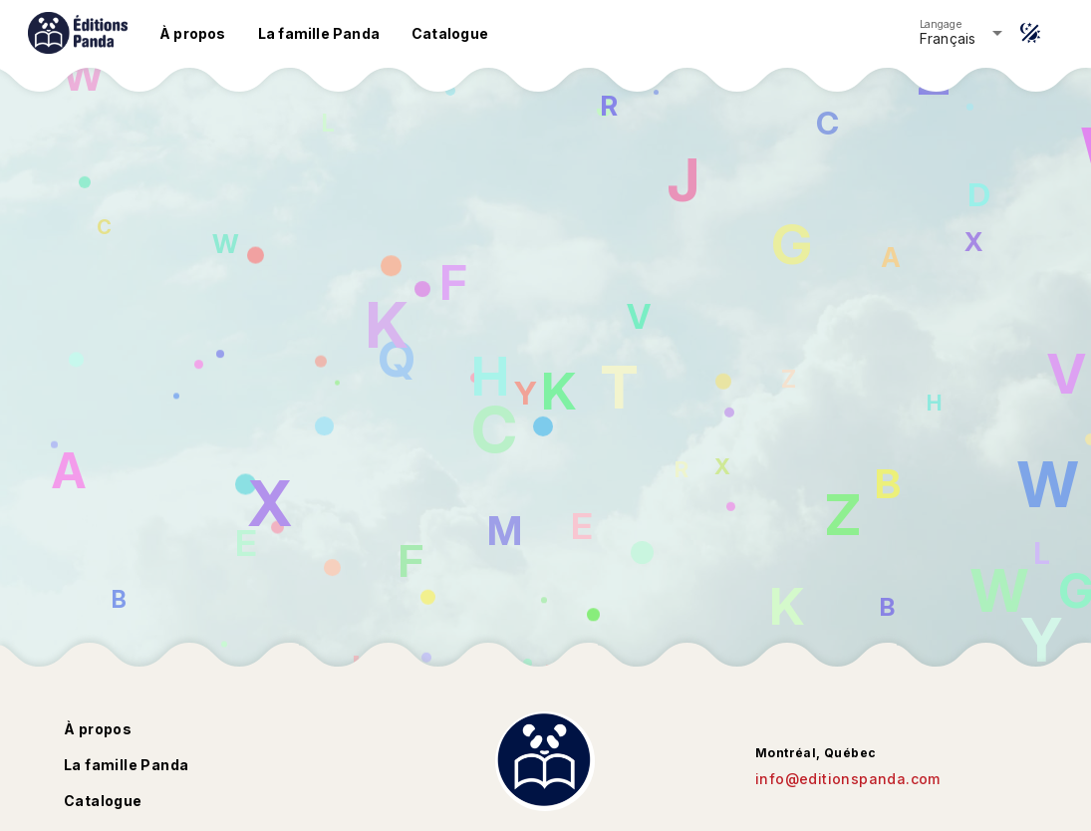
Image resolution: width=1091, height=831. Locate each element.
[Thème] (1030, 33)
